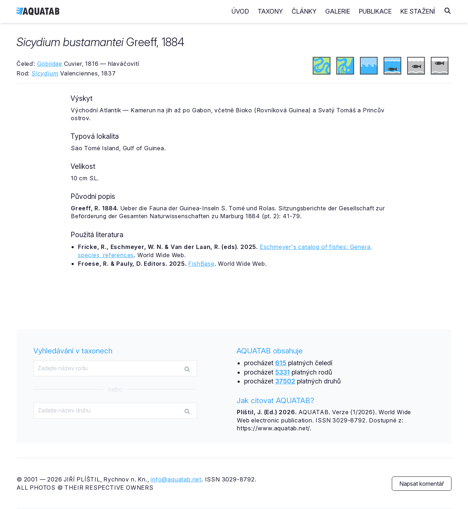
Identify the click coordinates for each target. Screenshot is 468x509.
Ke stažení (417, 11)
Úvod (240, 11)
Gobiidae (49, 63)
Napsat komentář (421, 483)
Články (304, 11)
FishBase (201, 263)
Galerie (337, 11)
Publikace (375, 11)
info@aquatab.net (176, 479)
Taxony (270, 11)
